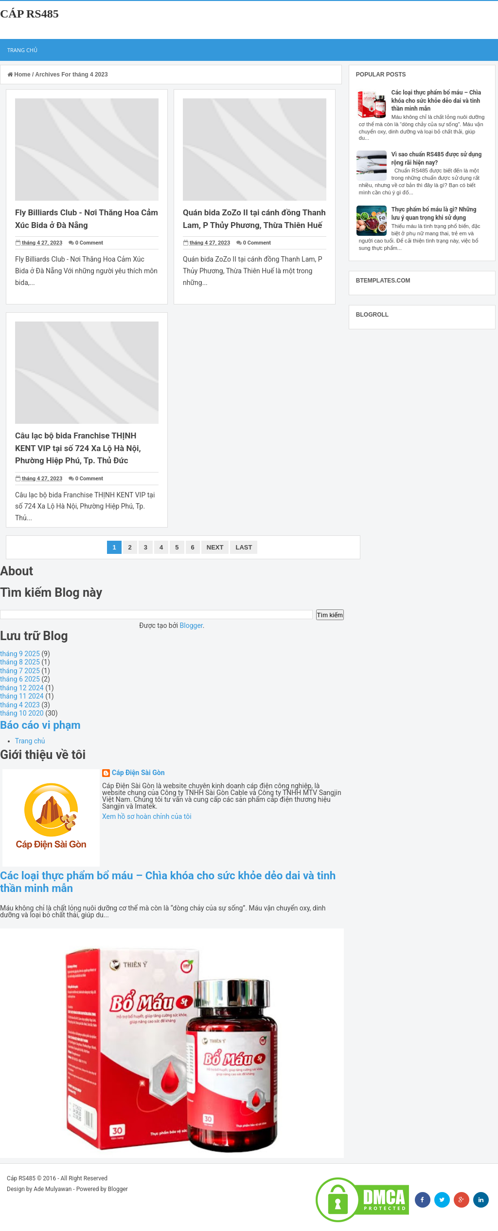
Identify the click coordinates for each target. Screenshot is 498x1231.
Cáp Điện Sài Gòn (138, 772)
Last (243, 547)
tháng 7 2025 (20, 671)
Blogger (191, 625)
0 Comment (89, 243)
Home (19, 74)
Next (215, 547)
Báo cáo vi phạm (40, 725)
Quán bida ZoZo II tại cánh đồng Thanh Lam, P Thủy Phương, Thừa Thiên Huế (245, 225)
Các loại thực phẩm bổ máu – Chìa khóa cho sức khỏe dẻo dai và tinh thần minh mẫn (436, 101)
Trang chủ (22, 50)
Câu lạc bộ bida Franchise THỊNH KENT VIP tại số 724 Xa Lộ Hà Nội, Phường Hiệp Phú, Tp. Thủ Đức (78, 448)
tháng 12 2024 (22, 688)
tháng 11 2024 (22, 696)
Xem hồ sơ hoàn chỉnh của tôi (147, 816)
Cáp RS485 (29, 13)
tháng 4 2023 (20, 705)
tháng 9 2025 (20, 654)
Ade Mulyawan (52, 1189)
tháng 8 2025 (20, 662)
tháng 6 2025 (20, 679)
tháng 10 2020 (22, 713)
